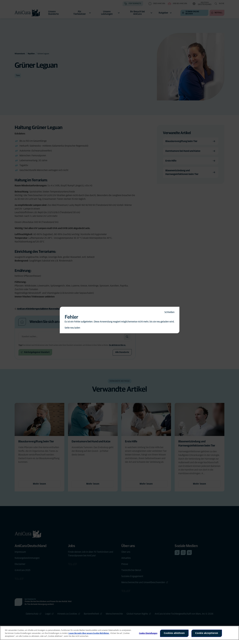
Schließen (169, 312)
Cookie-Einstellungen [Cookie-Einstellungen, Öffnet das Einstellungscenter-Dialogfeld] (148, 633)
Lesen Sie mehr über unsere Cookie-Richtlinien (88, 633)
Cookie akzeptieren (206, 633)
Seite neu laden (72, 328)
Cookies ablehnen (174, 633)
